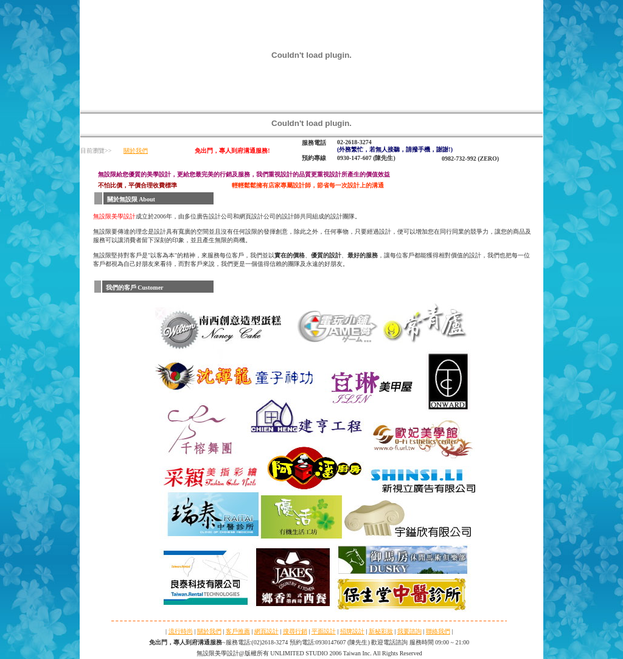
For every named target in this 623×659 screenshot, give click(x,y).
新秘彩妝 (381, 631)
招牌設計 (352, 631)
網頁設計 (266, 631)
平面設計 (324, 631)
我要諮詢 (409, 631)
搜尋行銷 (295, 631)
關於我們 (136, 150)
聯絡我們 (438, 631)
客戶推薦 (238, 631)
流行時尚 (181, 631)
